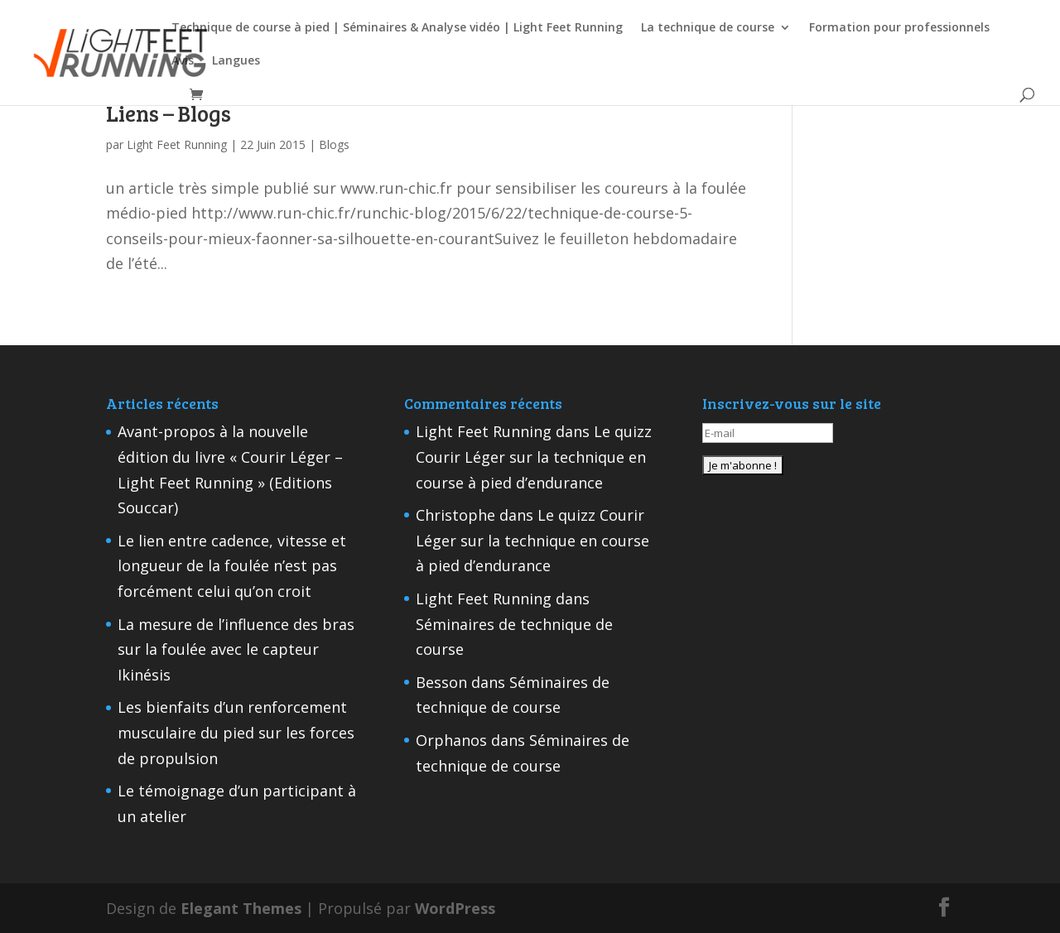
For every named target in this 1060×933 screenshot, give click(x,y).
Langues (236, 61)
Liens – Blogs (168, 113)
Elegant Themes (241, 908)
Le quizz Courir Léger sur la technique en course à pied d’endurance (534, 456)
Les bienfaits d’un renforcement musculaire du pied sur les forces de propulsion (236, 732)
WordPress (455, 908)
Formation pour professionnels (899, 28)
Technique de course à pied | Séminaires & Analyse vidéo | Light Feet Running (397, 28)
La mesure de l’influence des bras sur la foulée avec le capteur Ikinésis (236, 649)
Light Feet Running (177, 144)
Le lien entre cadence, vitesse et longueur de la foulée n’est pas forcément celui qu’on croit (232, 566)
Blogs (334, 144)
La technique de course (707, 28)
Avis (182, 61)
